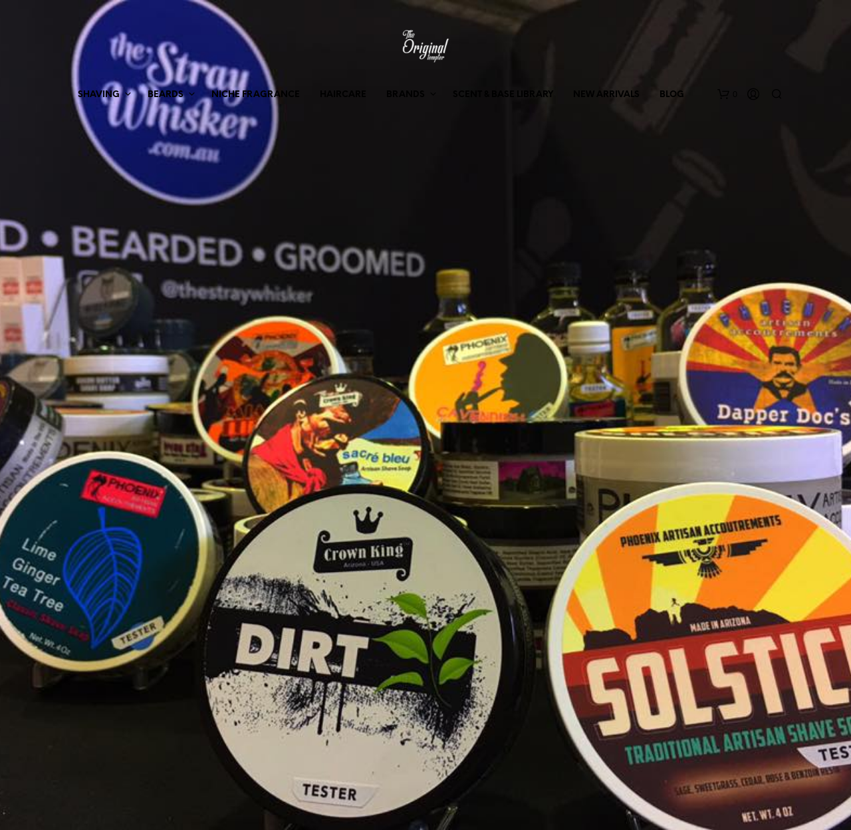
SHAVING (99, 94)
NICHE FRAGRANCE (255, 94)
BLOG (672, 94)
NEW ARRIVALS (606, 94)
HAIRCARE (343, 94)
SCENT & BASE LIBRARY (503, 94)
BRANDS (405, 94)
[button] (727, 94)
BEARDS (165, 94)
